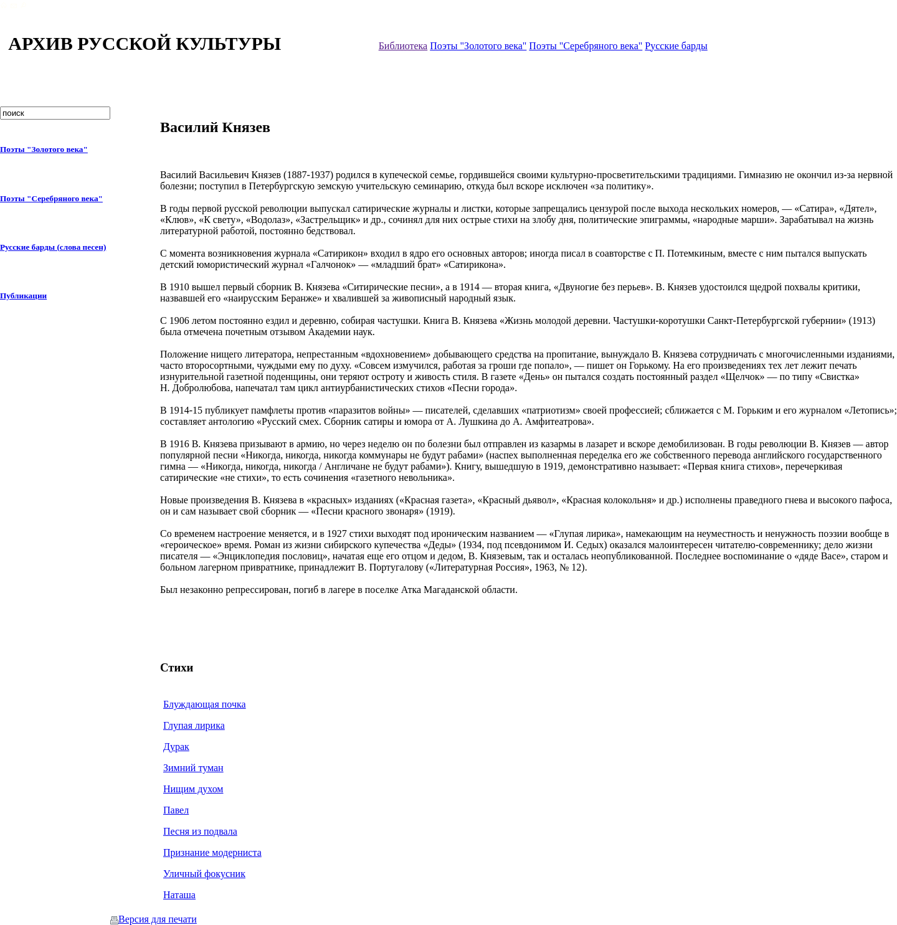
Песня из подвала (200, 831)
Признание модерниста (212, 852)
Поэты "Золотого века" (478, 45)
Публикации (23, 295)
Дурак (176, 746)
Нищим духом (193, 789)
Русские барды (676, 45)
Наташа (179, 894)
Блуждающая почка (204, 704)
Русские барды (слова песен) (53, 247)
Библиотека (403, 45)
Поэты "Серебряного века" (585, 45)
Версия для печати (153, 919)
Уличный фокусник (204, 873)
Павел (176, 810)
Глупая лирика (194, 725)
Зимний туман (193, 767)
